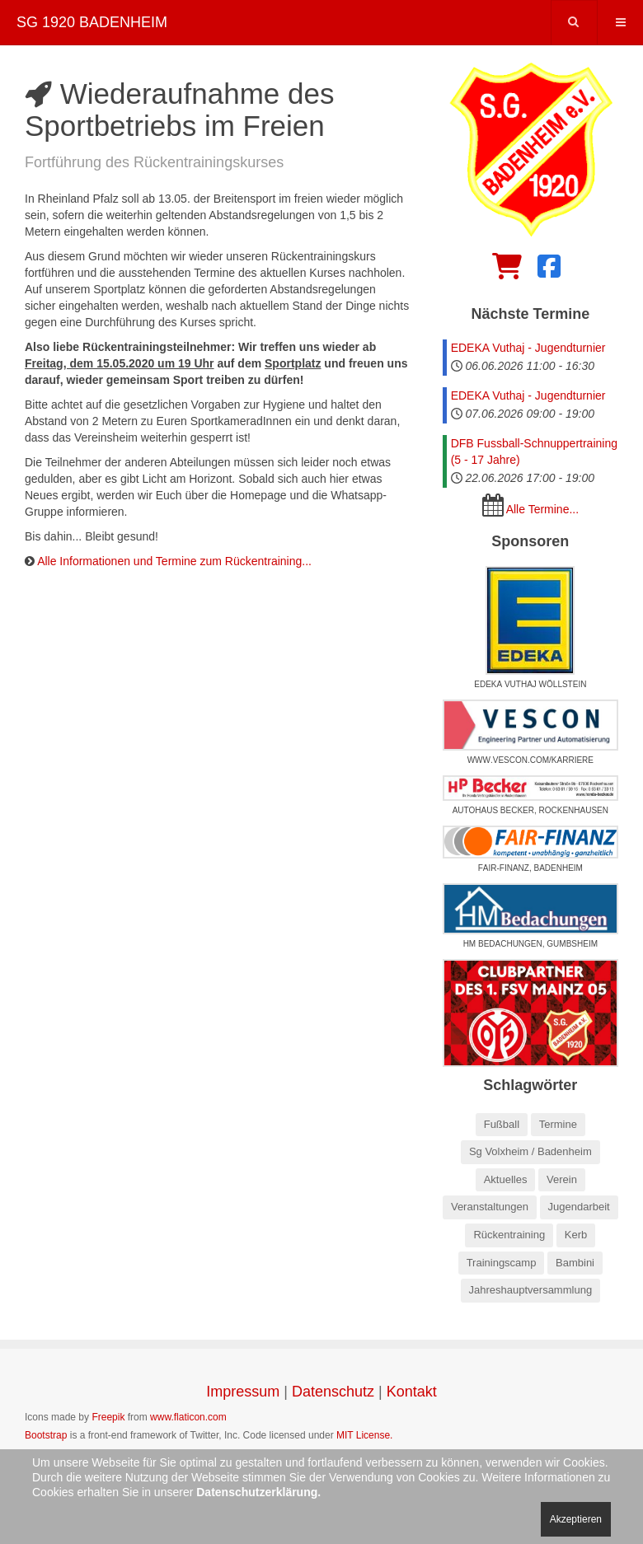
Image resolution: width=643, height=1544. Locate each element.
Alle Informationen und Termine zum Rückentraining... (174, 561)
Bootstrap (46, 1435)
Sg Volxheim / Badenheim (530, 1151)
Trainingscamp (502, 1262)
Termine (558, 1124)
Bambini (575, 1262)
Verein (562, 1179)
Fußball (501, 1124)
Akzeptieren (576, 1519)
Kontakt (412, 1391)
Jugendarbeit (579, 1206)
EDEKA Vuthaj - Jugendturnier (528, 347)
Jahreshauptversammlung (531, 1290)
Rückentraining (509, 1234)
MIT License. (364, 1435)
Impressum (242, 1391)
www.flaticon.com (188, 1417)
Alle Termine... (542, 509)
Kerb (576, 1234)
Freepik (108, 1417)
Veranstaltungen (489, 1206)
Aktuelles (506, 1179)
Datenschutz (333, 1391)
